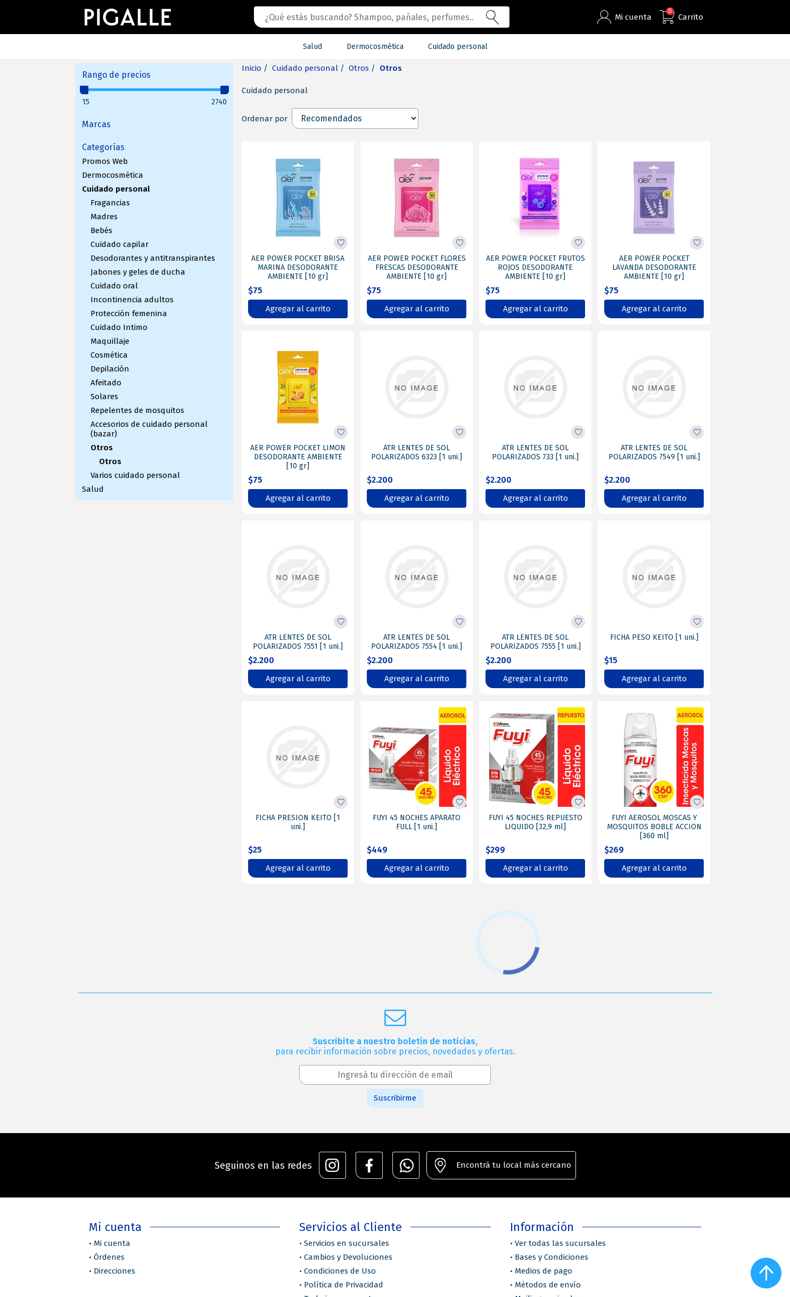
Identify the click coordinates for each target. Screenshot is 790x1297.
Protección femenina (128, 313)
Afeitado (105, 382)
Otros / (362, 68)
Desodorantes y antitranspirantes (152, 258)
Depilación (109, 369)
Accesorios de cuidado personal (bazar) (149, 429)
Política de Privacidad (343, 1285)
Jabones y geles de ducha (137, 272)
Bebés (101, 230)
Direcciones (114, 1271)
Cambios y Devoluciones (348, 1257)
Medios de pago (543, 1271)
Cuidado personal (116, 189)
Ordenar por (264, 118)
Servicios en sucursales (346, 1243)
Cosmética (109, 355)
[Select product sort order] (355, 118)
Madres (104, 216)
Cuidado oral (114, 286)
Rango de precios (116, 75)
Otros (101, 447)
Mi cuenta (112, 1243)
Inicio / (255, 68)
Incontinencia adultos (132, 299)
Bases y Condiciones (551, 1257)
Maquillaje (109, 341)
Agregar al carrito (298, 308)
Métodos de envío (548, 1285)
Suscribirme (395, 1098)
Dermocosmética (112, 175)
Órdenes (109, 1257)
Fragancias (110, 203)
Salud (93, 489)
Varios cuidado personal (135, 475)
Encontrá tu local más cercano (513, 1165)
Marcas (96, 124)
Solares (104, 396)
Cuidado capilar (119, 244)
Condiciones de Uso (340, 1271)
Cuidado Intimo (118, 327)
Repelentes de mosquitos (137, 410)
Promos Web (105, 161)
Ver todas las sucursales (560, 1243)
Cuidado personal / (308, 68)
